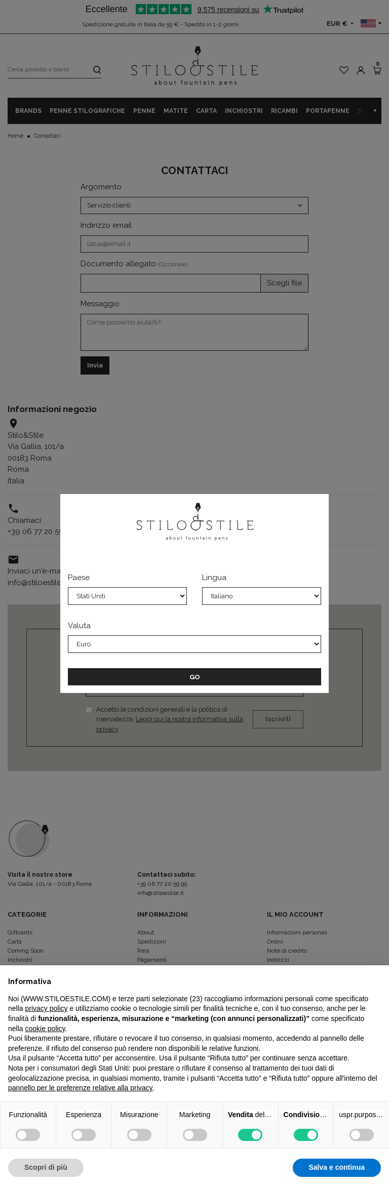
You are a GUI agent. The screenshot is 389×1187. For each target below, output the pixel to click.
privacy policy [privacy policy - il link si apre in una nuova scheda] (46, 1008)
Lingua (214, 577)
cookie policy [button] (45, 1029)
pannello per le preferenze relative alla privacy (80, 1088)
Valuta (79, 625)
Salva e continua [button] (337, 1167)
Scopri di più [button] (45, 1167)
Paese (79, 577)
